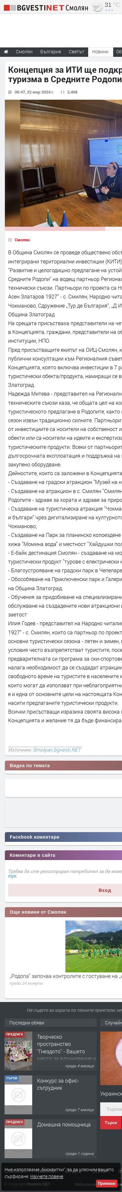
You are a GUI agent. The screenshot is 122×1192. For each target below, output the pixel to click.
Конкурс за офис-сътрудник (58, 1084)
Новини (100, 51)
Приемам (106, 1183)
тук (12, 876)
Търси (111, 1123)
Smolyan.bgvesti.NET (57, 749)
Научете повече (46, 1176)
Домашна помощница (64, 1124)
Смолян (22, 240)
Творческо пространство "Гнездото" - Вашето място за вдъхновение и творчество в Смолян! (66, 1051)
